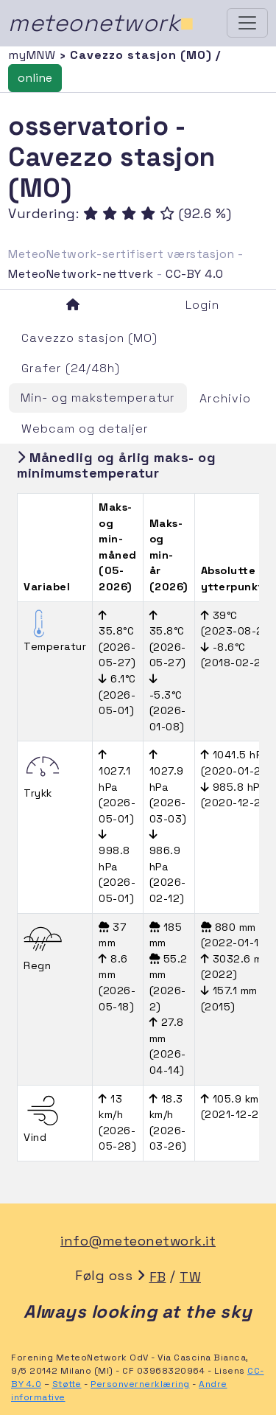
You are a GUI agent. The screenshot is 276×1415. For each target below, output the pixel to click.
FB (157, 1276)
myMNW (34, 55)
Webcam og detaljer (85, 428)
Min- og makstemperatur (98, 397)
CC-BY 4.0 (195, 274)
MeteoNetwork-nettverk (81, 274)
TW (190, 1276)
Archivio (225, 398)
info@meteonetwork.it (138, 1240)
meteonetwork (101, 23)
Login (202, 304)
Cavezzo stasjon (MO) (89, 338)
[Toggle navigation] (247, 23)
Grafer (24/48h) (70, 368)
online (35, 77)
